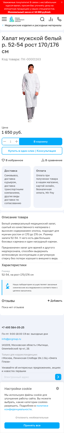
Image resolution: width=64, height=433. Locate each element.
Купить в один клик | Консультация (32, 150)
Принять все (32, 425)
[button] (42, 19)
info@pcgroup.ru (11, 338)
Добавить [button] (55, 300)
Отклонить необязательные (32, 417)
